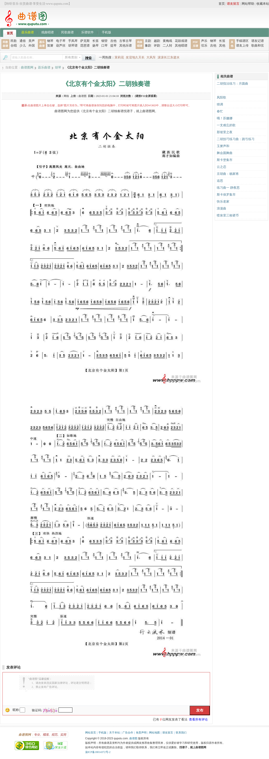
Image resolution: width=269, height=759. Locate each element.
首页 (222, 3)
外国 (31, 45)
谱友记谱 (257, 41)
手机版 (106, 32)
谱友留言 (233, 3)
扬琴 (95, 45)
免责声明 (141, 732)
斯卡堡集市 (224, 160)
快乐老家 (223, 201)
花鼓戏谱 (181, 41)
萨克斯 (85, 41)
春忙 (220, 111)
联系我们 (181, 732)
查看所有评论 (198, 719)
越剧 (157, 41)
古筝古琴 (125, 41)
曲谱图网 (27, 67)
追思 (220, 180)
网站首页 (90, 732)
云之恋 (221, 167)
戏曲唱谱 (47, 32)
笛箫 (50, 45)
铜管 (104, 41)
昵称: (16, 710)
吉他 (113, 41)
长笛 (95, 41)
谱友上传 (242, 45)
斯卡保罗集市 (226, 194)
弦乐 (204, 45)
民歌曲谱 (67, 32)
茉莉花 (119, 57)
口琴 (104, 45)
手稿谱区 (242, 41)
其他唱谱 (181, 45)
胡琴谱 (73, 45)
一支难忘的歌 (226, 125)
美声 (31, 41)
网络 (66, 96)
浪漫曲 (221, 208)
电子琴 (60, 41)
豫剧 (148, 45)
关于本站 (114, 732)
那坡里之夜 (224, 132)
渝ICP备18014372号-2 (98, 752)
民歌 (14, 41)
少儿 (23, 45)
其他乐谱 (125, 45)
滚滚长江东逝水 (169, 57)
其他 (222, 45)
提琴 (113, 45)
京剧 (148, 41)
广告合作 (127, 732)
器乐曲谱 (27, 32)
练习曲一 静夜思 (228, 187)
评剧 (157, 45)
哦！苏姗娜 (224, 118)
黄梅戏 (167, 41)
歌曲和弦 (257, 45)
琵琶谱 (85, 45)
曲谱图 (133, 738)
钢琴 (50, 41)
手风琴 (73, 41)
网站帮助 (248, 3)
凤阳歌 (221, 97)
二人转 (167, 45)
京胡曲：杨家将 (228, 173)
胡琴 (58, 67)
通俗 (23, 41)
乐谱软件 (87, 32)
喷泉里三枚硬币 (228, 215)
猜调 (220, 104)
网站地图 (154, 732)
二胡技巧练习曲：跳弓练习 (235, 139)
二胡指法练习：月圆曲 (232, 83)
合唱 (14, 45)
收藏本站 (262, 3)
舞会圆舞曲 (224, 153)
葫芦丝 (60, 45)
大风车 (151, 57)
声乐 (204, 41)
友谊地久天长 (135, 57)
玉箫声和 (223, 146)
